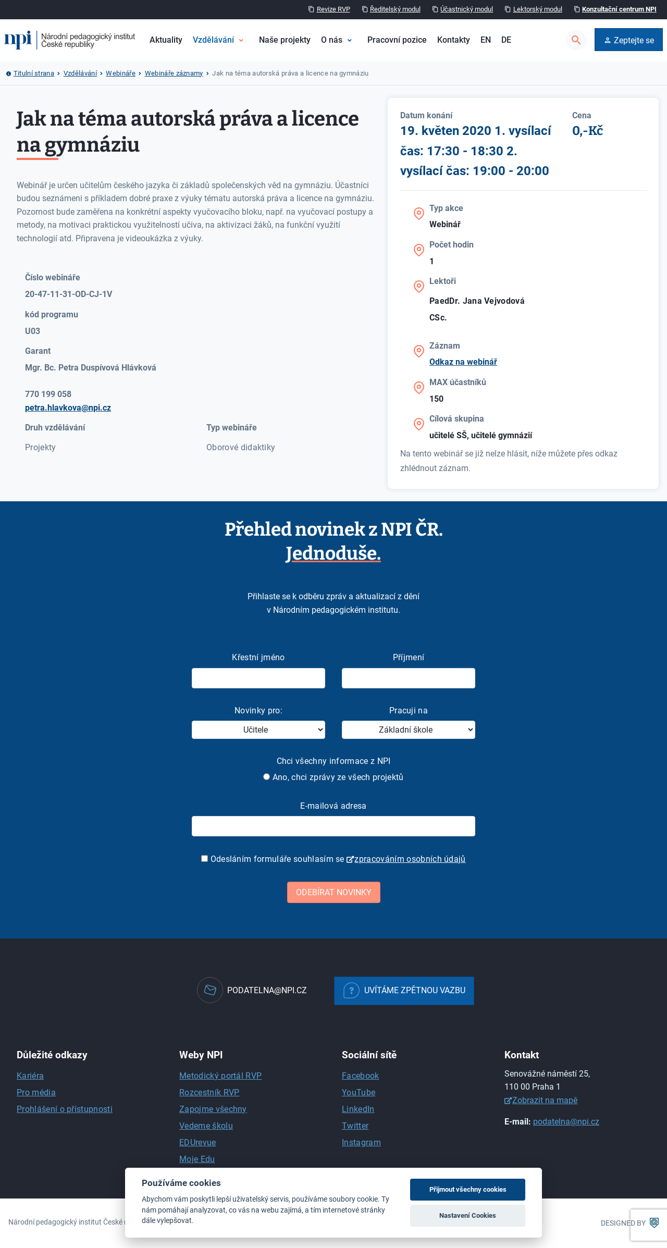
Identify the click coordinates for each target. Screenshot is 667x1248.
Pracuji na (408, 710)
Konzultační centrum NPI (619, 9)
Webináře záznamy (174, 73)
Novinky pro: (258, 710)
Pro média (36, 1092)
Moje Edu (197, 1159)
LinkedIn (358, 1109)
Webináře (120, 73)
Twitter (355, 1126)
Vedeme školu (206, 1126)
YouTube (358, 1092)
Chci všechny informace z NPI (334, 761)
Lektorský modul (537, 9)
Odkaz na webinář (463, 362)
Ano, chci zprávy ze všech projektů (333, 777)
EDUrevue (197, 1142)
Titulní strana (34, 73)
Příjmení (409, 657)
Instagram (361, 1142)
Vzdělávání (213, 40)
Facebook (360, 1076)
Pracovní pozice (397, 40)
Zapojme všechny (213, 1109)
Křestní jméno (258, 657)
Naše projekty (285, 40)
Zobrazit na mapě (544, 1100)
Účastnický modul (466, 9)
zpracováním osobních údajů (409, 859)
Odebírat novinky (334, 892)
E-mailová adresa (333, 806)
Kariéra (30, 1076)
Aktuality (166, 40)
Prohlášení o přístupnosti (65, 1109)
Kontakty (453, 40)
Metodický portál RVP (220, 1076)
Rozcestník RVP (209, 1092)
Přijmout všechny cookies (468, 1189)
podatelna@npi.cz (566, 1122)
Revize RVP (333, 9)
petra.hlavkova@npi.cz (68, 408)
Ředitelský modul (395, 9)
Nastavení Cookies (467, 1215)
